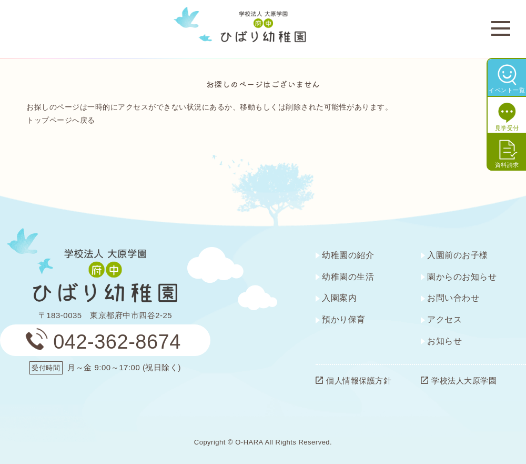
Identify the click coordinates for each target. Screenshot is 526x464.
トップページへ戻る (60, 120)
